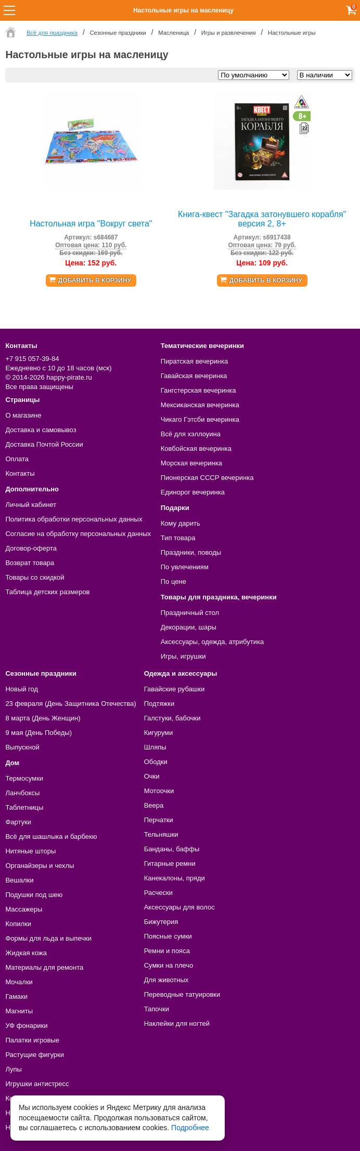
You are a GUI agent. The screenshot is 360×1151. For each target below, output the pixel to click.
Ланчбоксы (22, 793)
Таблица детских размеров (47, 592)
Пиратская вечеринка (194, 361)
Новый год (21, 689)
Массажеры (23, 909)
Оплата (17, 459)
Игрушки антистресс (37, 1084)
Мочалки (18, 982)
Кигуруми (158, 733)
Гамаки (16, 996)
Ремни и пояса (167, 951)
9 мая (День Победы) (38, 733)
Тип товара (178, 538)
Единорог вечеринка (193, 492)
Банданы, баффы (172, 849)
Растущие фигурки (34, 1055)
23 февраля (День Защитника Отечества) (70, 703)
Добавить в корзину (94, 280)
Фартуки (18, 822)
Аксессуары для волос (179, 907)
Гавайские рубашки (174, 689)
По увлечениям (185, 567)
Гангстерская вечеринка (198, 390)
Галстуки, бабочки (172, 718)
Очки (152, 776)
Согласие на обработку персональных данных (78, 534)
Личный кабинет (30, 504)
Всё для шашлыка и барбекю (51, 836)
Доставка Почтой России (44, 444)
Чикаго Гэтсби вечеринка (200, 419)
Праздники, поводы (191, 552)
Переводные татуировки (182, 994)
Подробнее (190, 1127)
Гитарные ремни (170, 863)
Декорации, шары (188, 627)
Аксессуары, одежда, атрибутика (212, 642)
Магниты (19, 1011)
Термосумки (24, 778)
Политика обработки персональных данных (73, 519)
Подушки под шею (33, 895)
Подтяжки (159, 703)
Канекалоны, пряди (174, 878)
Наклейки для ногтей (177, 1023)
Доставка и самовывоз (40, 430)
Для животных (166, 980)
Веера (154, 805)
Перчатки (158, 820)
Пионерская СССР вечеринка (207, 477)
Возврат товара (29, 563)
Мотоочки (159, 791)
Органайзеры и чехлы (39, 865)
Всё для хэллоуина (191, 434)
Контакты (19, 473)
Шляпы (155, 747)
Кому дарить (180, 523)
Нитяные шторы (30, 851)
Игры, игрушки (183, 656)
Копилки (18, 924)
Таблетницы (24, 807)
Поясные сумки (168, 936)
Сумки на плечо (169, 965)
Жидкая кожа (26, 953)
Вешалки (19, 880)
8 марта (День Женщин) (42, 718)
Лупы (13, 1069)
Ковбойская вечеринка (196, 448)
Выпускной (22, 747)
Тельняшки (161, 834)
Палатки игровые (32, 1040)
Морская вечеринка (191, 463)
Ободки (156, 762)
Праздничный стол (190, 613)
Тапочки (156, 1009)
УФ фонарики (26, 1025)
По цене (173, 581)
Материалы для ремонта (44, 967)
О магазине (23, 415)
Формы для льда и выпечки (48, 938)
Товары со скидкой (34, 577)
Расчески (158, 892)
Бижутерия (161, 922)
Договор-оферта (31, 548)
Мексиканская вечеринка (200, 405)
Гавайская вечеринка (194, 376)
